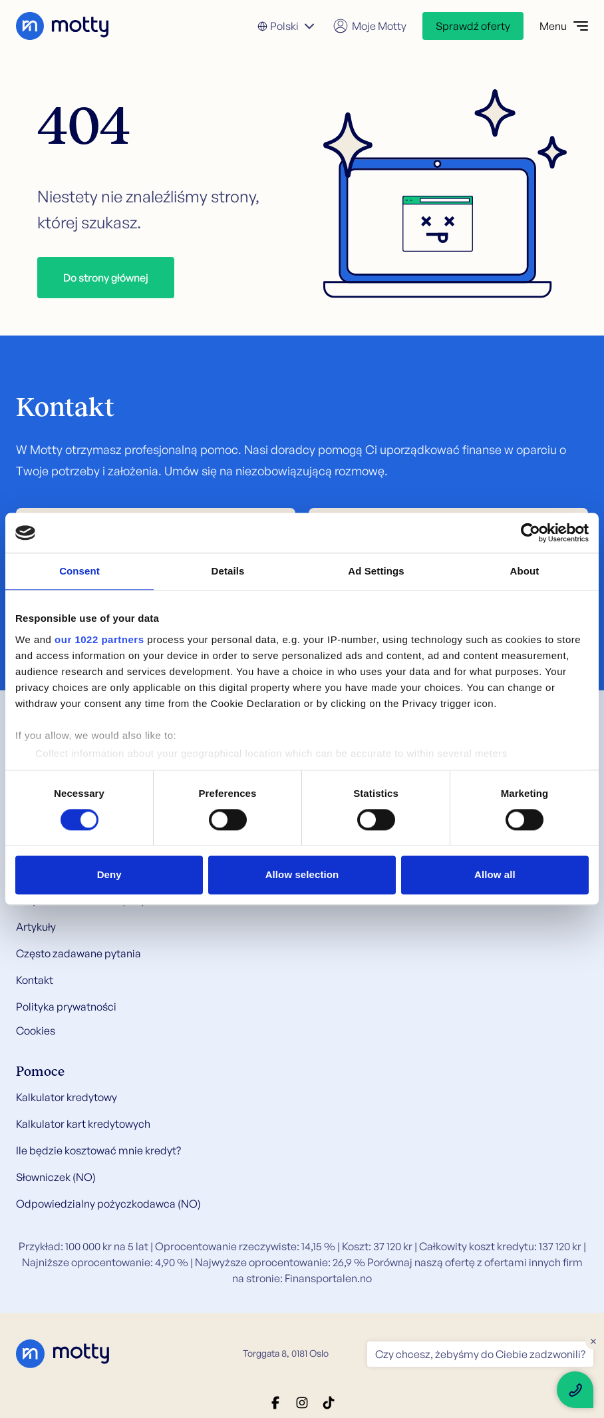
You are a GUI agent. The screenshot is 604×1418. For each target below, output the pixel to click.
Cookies (35, 1030)
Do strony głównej (105, 277)
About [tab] (524, 571)
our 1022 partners (99, 639)
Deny (109, 875)
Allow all (495, 875)
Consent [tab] (79, 571)
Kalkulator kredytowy (66, 1097)
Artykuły (36, 926)
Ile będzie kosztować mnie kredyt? (98, 1150)
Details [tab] (228, 571)
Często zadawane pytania (78, 953)
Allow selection (302, 875)
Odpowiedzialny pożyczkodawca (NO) (108, 1203)
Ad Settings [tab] (376, 571)
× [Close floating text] (593, 1340)
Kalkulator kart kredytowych (83, 1123)
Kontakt (34, 980)
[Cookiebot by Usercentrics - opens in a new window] (530, 533)
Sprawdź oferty (473, 26)
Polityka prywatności (66, 1006)
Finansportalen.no (328, 1278)
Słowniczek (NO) (56, 1177)
